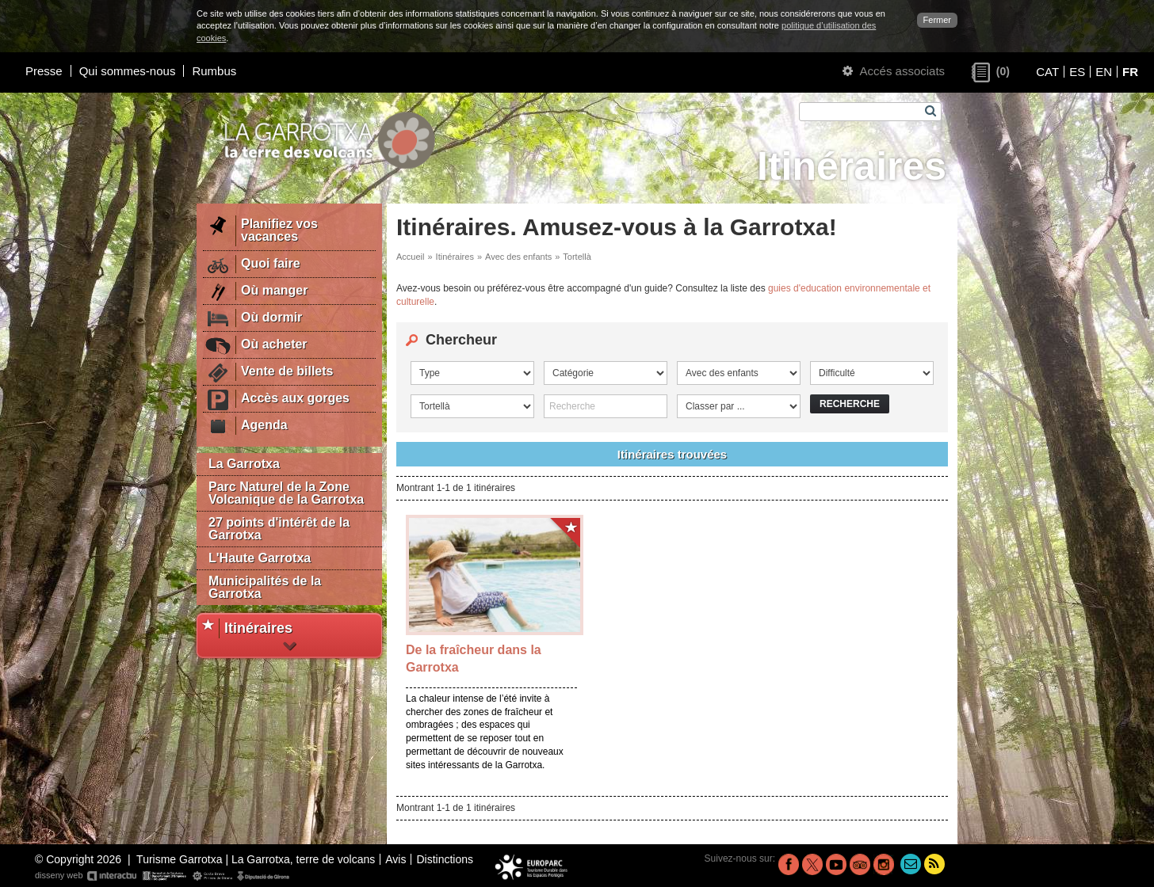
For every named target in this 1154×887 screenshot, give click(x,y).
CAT (1047, 71)
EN (1103, 71)
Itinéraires (455, 256)
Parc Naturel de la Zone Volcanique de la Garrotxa (286, 493)
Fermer (937, 20)
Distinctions (444, 859)
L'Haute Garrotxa (259, 558)
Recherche (850, 403)
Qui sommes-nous (127, 71)
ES (1077, 71)
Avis (395, 859)
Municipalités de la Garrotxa (264, 587)
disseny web (163, 876)
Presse (44, 71)
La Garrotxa (244, 463)
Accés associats (894, 71)
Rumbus (214, 71)
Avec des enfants (518, 256)
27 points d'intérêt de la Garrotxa (279, 529)
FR (1130, 71)
